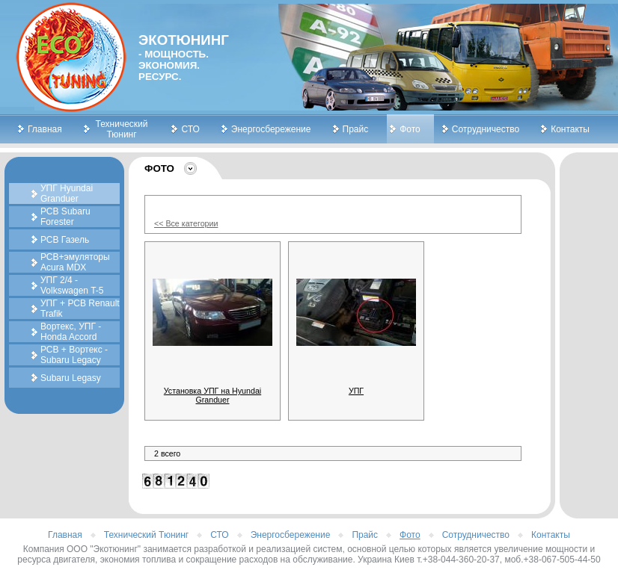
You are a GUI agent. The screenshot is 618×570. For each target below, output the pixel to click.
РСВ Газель (64, 240)
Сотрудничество (485, 129)
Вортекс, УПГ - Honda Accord (70, 331)
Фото (410, 129)
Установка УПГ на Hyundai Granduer (212, 395)
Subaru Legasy (70, 378)
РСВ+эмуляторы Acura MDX (75, 262)
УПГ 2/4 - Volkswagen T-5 (72, 285)
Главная (45, 129)
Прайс (356, 129)
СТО (190, 129)
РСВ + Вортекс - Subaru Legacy (74, 354)
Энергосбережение (271, 129)
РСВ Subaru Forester (65, 216)
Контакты (570, 129)
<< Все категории (186, 223)
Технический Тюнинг (122, 129)
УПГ (356, 390)
